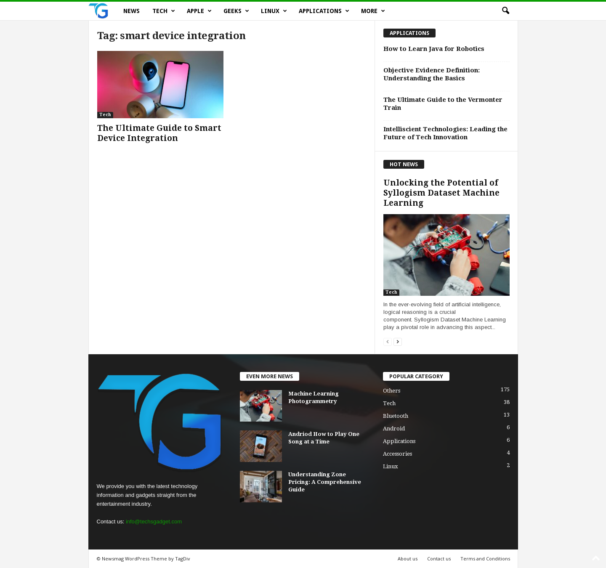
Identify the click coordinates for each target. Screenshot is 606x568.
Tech (163, 11)
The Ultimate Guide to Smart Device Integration (159, 133)
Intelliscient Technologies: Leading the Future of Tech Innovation (445, 133)
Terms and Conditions (485, 558)
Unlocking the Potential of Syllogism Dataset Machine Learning (441, 193)
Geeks (236, 11)
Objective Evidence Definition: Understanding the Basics (431, 74)
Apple (199, 11)
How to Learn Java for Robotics (433, 49)
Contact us (439, 558)
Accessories (397, 454)
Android (394, 428)
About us (407, 558)
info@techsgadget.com (154, 521)
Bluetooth (395, 416)
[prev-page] (387, 341)
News (131, 11)
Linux (274, 11)
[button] (505, 11)
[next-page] (397, 341)
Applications (324, 11)
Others (391, 391)
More (373, 11)
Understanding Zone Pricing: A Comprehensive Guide (324, 482)
